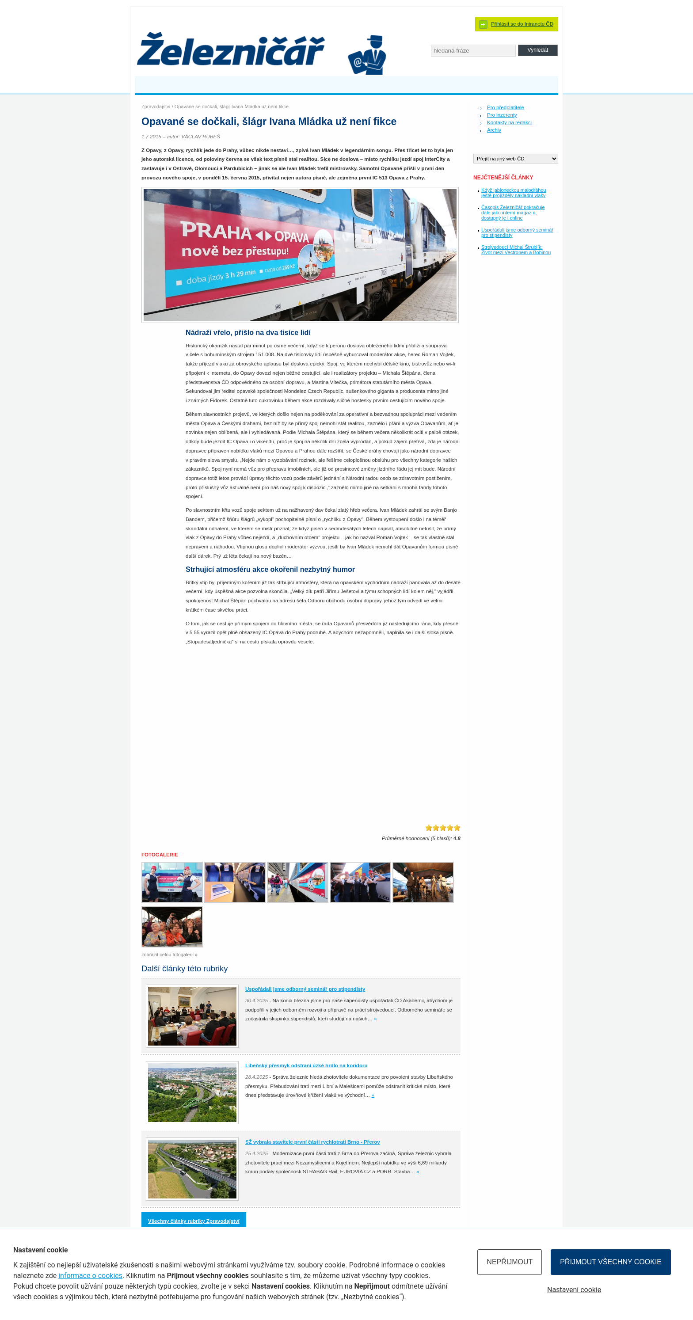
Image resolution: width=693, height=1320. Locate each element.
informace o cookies (90, 1275)
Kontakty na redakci (509, 122)
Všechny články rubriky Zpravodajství (194, 1221)
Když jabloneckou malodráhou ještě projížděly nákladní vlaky (513, 192)
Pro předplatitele (505, 107)
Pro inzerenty (502, 115)
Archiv (494, 130)
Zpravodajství (156, 106)
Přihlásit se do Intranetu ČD (522, 24)
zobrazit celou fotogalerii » (169, 954)
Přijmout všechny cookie (611, 1262)
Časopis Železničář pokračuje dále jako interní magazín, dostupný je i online (512, 213)
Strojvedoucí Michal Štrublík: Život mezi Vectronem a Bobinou (516, 249)
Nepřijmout (510, 1262)
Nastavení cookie (574, 1290)
